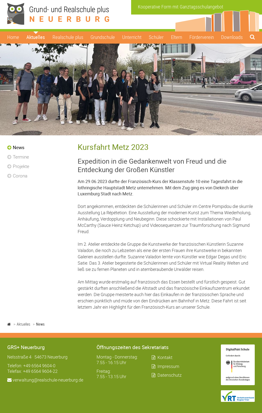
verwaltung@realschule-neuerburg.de (45, 380)
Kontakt (164, 357)
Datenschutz (169, 375)
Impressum (168, 366)
